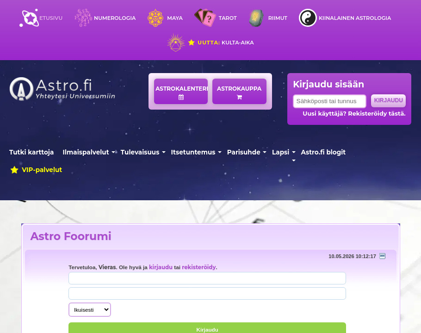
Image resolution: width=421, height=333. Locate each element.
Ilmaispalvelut (86, 152)
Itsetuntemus (193, 152)
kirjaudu (161, 267)
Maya (175, 18)
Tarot (228, 18)
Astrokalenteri (181, 92)
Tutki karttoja (31, 152)
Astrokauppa (239, 92)
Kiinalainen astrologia (355, 18)
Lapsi (280, 152)
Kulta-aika (220, 42)
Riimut (277, 18)
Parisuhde (243, 152)
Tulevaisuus (140, 152)
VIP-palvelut (35, 169)
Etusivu (50, 18)
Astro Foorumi (71, 236)
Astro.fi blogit (323, 152)
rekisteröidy (199, 267)
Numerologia (115, 18)
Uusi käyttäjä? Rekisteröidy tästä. (354, 113)
